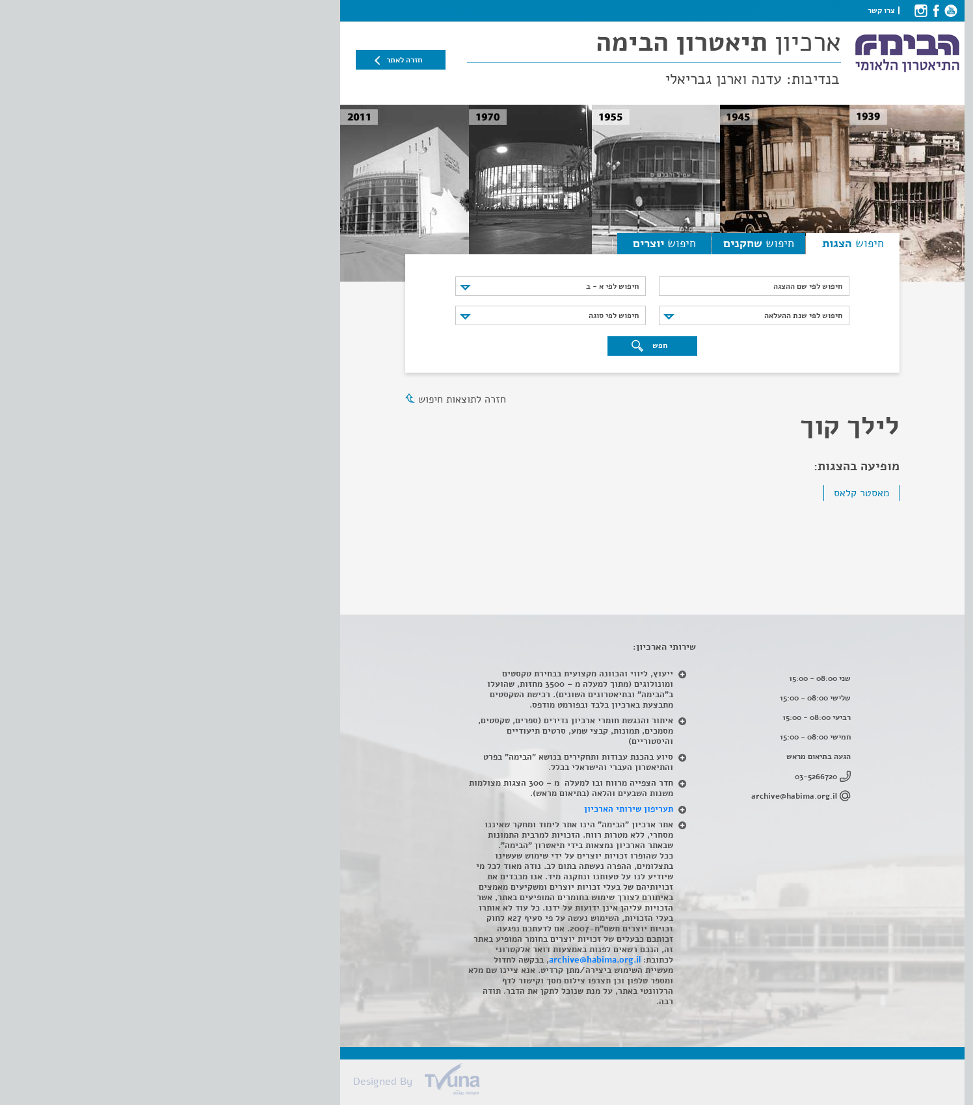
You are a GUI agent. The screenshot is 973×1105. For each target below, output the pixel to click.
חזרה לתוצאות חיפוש (296, 399)
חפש (483, 346)
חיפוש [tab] (687, 243)
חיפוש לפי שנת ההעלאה (637, 315)
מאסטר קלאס (695, 493)
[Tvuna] (493, 1082)
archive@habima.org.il (628, 796)
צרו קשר (715, 10)
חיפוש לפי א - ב (446, 286)
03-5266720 (650, 776)
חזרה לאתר (238, 60)
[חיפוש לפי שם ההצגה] (588, 286)
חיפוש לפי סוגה (448, 315)
